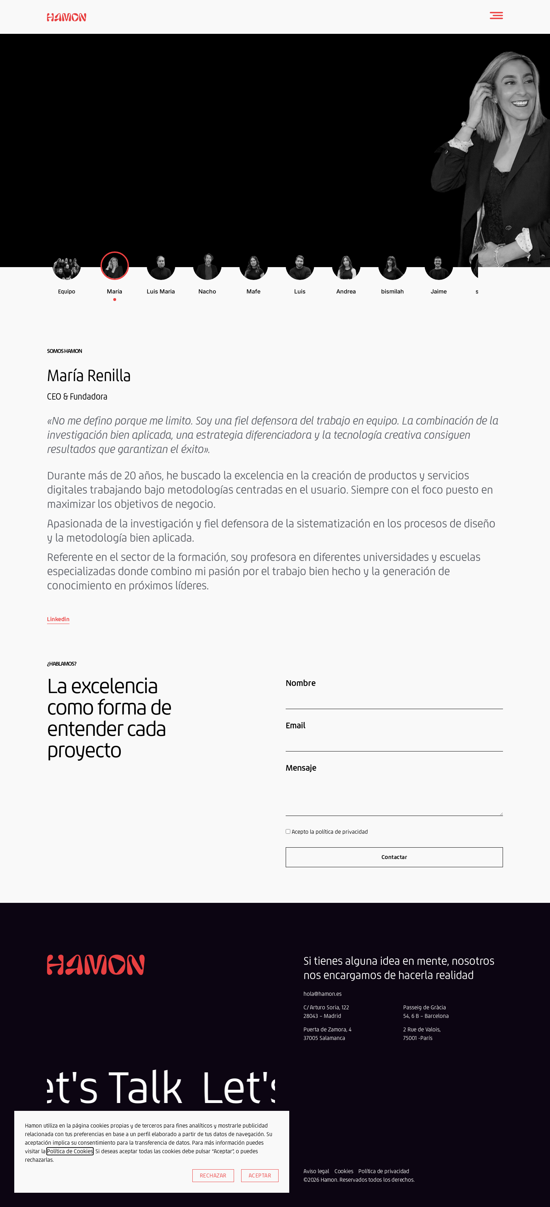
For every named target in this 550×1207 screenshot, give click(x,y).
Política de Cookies (70, 1151)
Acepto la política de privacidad (330, 831)
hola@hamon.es (322, 993)
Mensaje (301, 768)
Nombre (301, 683)
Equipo (66, 291)
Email (296, 725)
